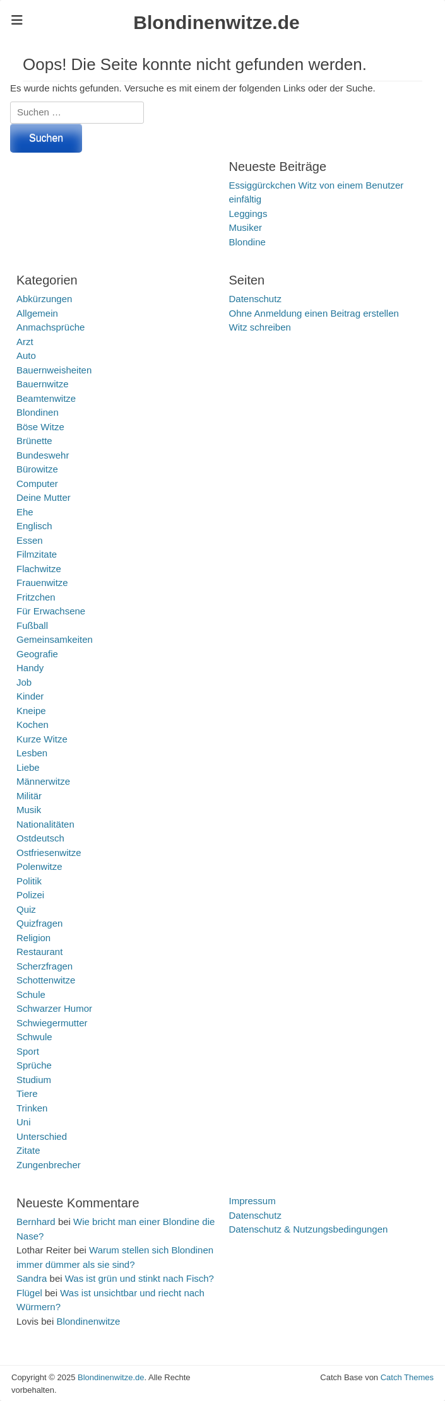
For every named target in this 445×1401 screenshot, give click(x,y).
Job (24, 682)
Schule (30, 994)
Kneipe (31, 710)
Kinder (30, 696)
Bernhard (36, 1221)
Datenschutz (255, 298)
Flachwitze (38, 568)
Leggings (248, 213)
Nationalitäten (45, 824)
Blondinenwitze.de (216, 22)
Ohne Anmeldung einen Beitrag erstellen (314, 313)
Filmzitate (36, 554)
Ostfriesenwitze (48, 852)
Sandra (31, 1278)
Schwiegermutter (52, 1022)
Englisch (34, 525)
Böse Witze (40, 426)
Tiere (27, 1093)
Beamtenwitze (46, 398)
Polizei (30, 894)
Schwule (34, 1036)
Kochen (32, 724)
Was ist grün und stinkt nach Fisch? (139, 1278)
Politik (29, 881)
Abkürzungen (44, 298)
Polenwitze (39, 866)
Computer (37, 483)
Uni (23, 1122)
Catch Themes (407, 1377)
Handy (30, 667)
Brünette (34, 440)
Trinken (31, 1108)
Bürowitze (37, 469)
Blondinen (37, 412)
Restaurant (39, 951)
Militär (29, 795)
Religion (33, 937)
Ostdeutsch (40, 838)
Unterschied (41, 1136)
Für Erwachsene (50, 611)
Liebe (28, 767)
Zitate (28, 1150)
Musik (28, 809)
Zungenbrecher (48, 1164)
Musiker (246, 227)
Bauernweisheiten (54, 370)
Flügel (29, 1292)
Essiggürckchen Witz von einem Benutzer (316, 185)
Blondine (247, 242)
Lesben (31, 752)
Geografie (37, 653)
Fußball (32, 625)
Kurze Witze (42, 739)
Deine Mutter (43, 497)
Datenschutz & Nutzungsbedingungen (308, 1229)
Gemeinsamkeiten (54, 639)
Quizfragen (39, 923)
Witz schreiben (260, 327)
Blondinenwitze (88, 1321)
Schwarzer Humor (54, 1008)
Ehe (24, 512)
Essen (29, 540)
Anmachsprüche (50, 327)
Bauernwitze (42, 383)
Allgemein (37, 313)
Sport (27, 1051)
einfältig (245, 199)
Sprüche (34, 1065)
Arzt (24, 341)
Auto (26, 355)
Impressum (252, 1200)
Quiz (26, 909)
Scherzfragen (44, 966)
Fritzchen (36, 597)
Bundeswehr (42, 455)
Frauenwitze (42, 582)
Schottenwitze (45, 980)
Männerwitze (43, 781)
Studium (33, 1079)
